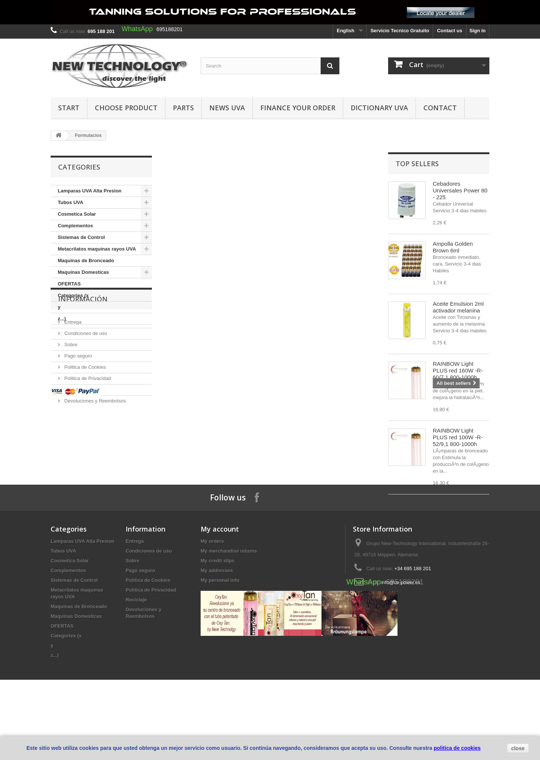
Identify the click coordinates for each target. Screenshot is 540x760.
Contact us (449, 30)
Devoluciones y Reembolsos (94, 446)
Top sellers (417, 163)
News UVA (227, 107)
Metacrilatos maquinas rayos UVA (97, 249)
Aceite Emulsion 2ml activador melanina (458, 307)
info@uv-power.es (400, 640)
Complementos (75, 225)
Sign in (478, 30)
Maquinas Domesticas (83, 272)
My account (220, 586)
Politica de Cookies (84, 412)
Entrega (72, 367)
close (518, 748)
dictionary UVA (379, 107)
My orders (212, 598)
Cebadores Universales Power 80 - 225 (460, 190)
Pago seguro (77, 401)
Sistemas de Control (81, 237)
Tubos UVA (70, 202)
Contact (440, 107)
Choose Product (126, 107)
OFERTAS (69, 284)
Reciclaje (73, 435)
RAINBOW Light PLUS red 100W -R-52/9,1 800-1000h (458, 437)
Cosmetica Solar (77, 214)
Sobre (70, 390)
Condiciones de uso (85, 379)
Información (83, 347)
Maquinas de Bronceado (86, 260)
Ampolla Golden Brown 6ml (453, 247)
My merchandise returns (229, 608)
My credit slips (217, 618)
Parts (183, 107)
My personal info (220, 637)
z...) (62, 318)
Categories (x (73, 295)
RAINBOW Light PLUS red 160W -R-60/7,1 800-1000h (458, 370)
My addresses (217, 628)
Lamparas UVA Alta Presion (90, 191)
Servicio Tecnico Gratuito (399, 30)
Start (69, 107)
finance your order (297, 107)
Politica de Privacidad (87, 424)
